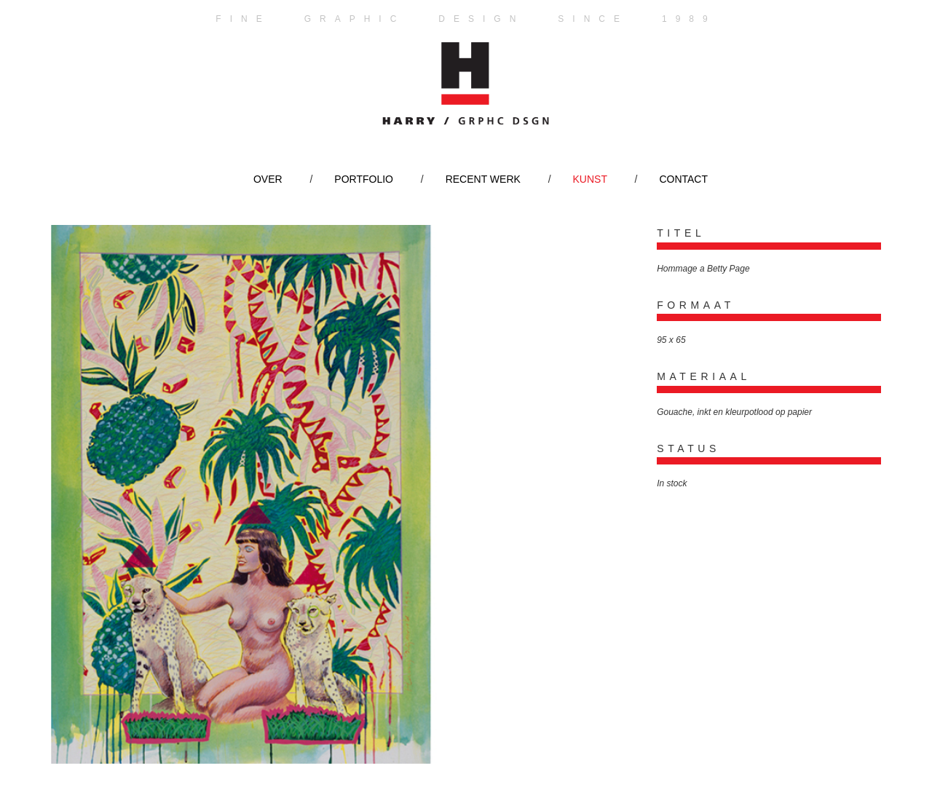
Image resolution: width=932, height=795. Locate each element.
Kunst (590, 179)
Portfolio (363, 179)
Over (268, 179)
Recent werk (483, 179)
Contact (683, 179)
